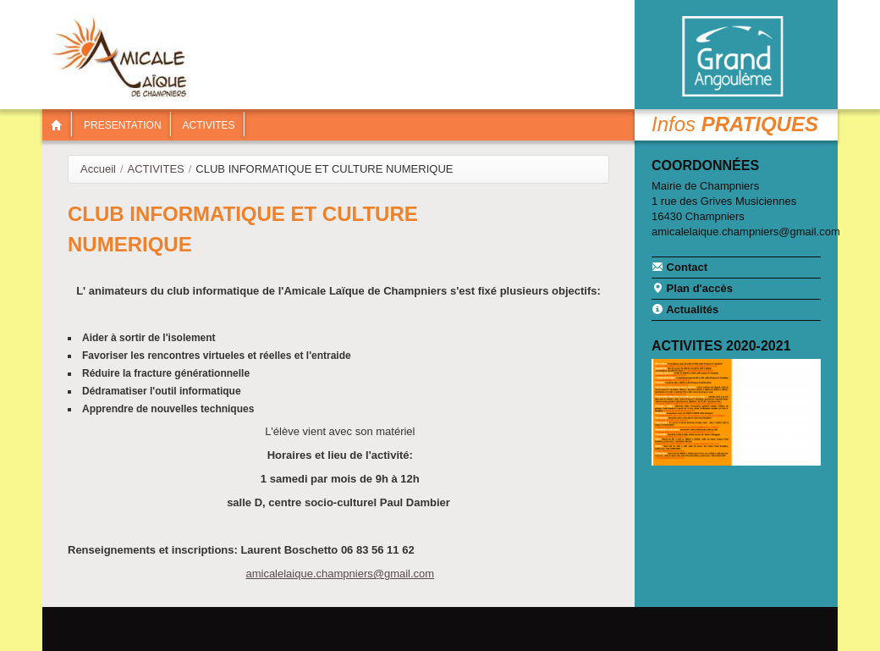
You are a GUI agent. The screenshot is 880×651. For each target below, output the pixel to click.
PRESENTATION (123, 125)
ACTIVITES (209, 125)
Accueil (98, 169)
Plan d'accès (692, 288)
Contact (679, 266)
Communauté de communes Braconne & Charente (731, 56)
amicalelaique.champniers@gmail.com (339, 573)
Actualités (685, 309)
